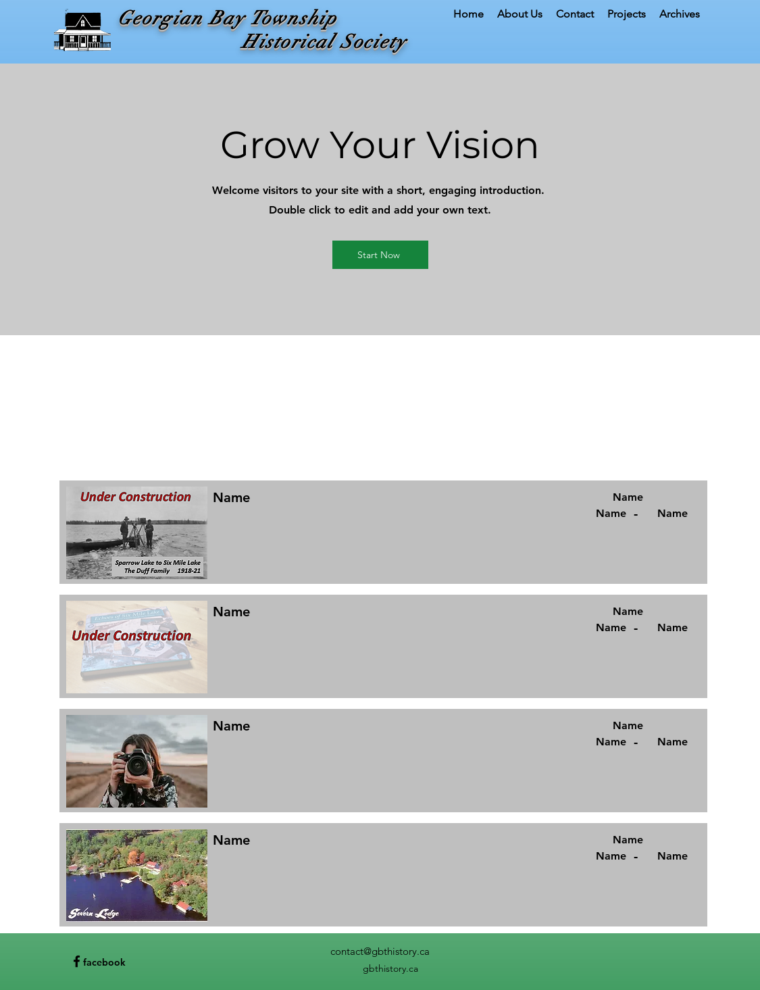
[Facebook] (76, 961)
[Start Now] (380, 255)
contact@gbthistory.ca (380, 951)
